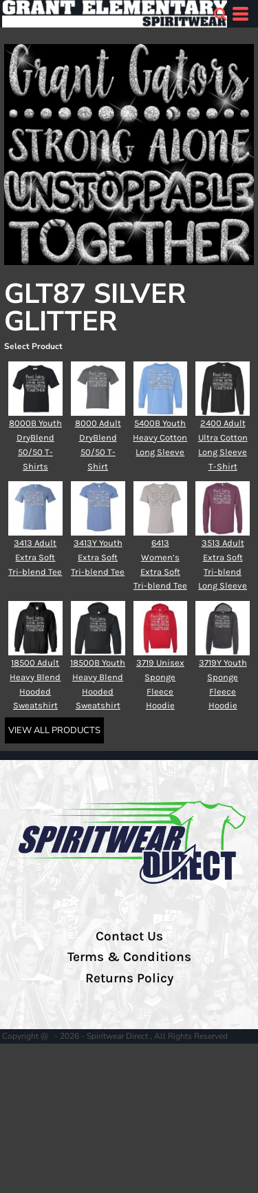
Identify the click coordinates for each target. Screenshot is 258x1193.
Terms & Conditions (129, 956)
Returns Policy (129, 978)
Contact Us (129, 936)
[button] (220, 14)
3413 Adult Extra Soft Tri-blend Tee (35, 557)
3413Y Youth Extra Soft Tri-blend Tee (98, 557)
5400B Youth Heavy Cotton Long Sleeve (160, 437)
